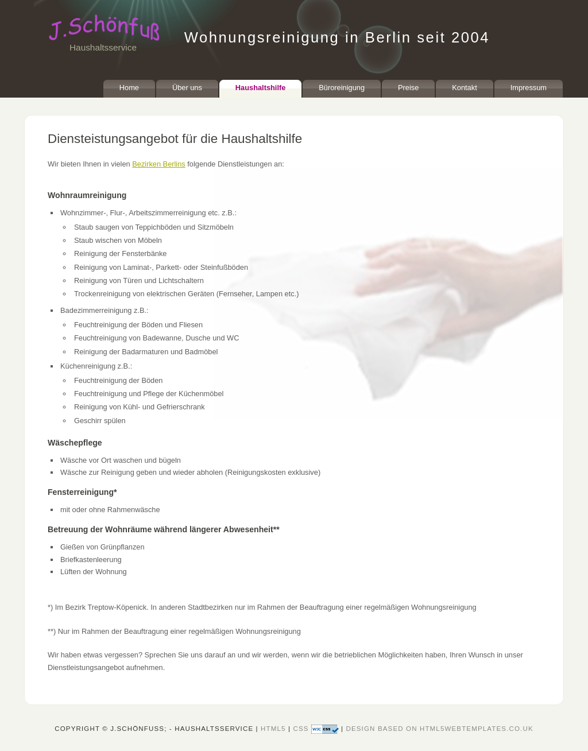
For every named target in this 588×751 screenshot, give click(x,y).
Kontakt (464, 87)
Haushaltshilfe (260, 87)
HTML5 (273, 728)
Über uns (187, 87)
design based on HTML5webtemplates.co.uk (439, 728)
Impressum (528, 87)
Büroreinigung (342, 87)
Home (129, 87)
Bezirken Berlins (158, 164)
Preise (408, 87)
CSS (317, 728)
